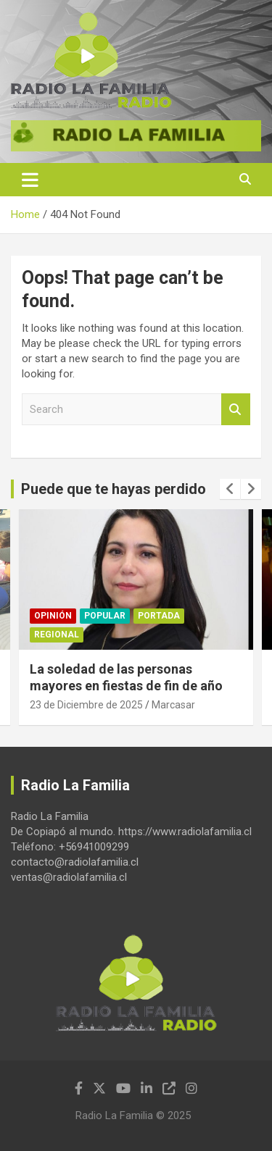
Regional (56, 634)
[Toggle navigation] (30, 179)
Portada (159, 616)
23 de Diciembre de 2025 (86, 705)
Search (235, 409)
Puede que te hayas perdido (113, 489)
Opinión (53, 616)
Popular (104, 616)
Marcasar (173, 705)
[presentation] (230, 489)
